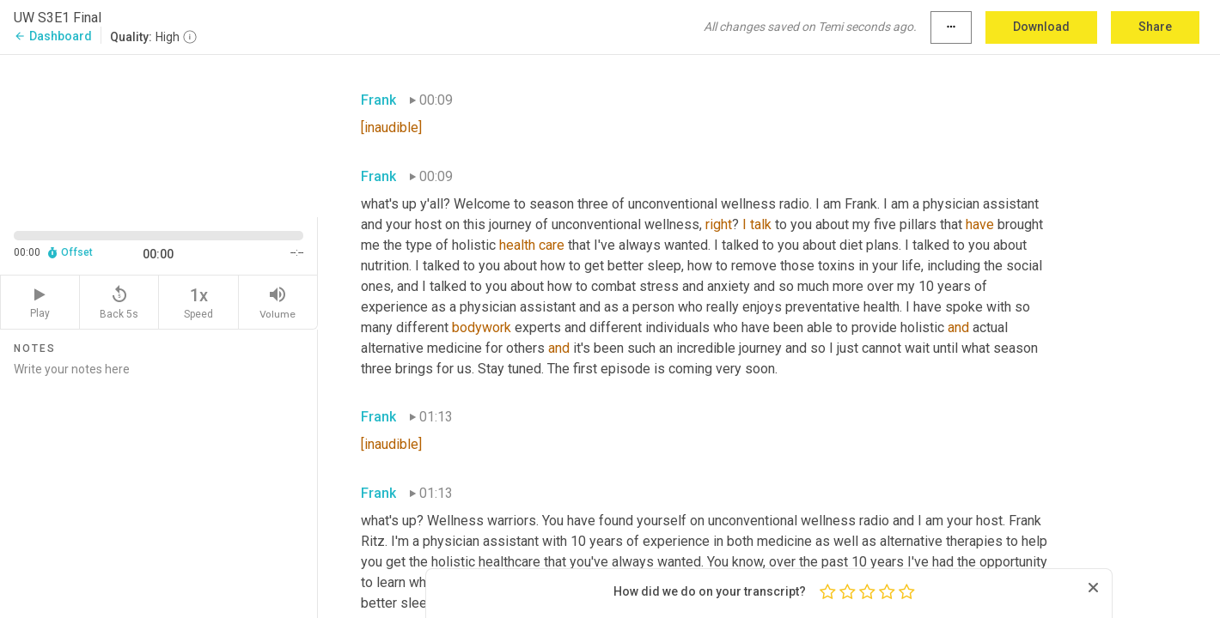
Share (1155, 26)
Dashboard (53, 36)
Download (1041, 26)
